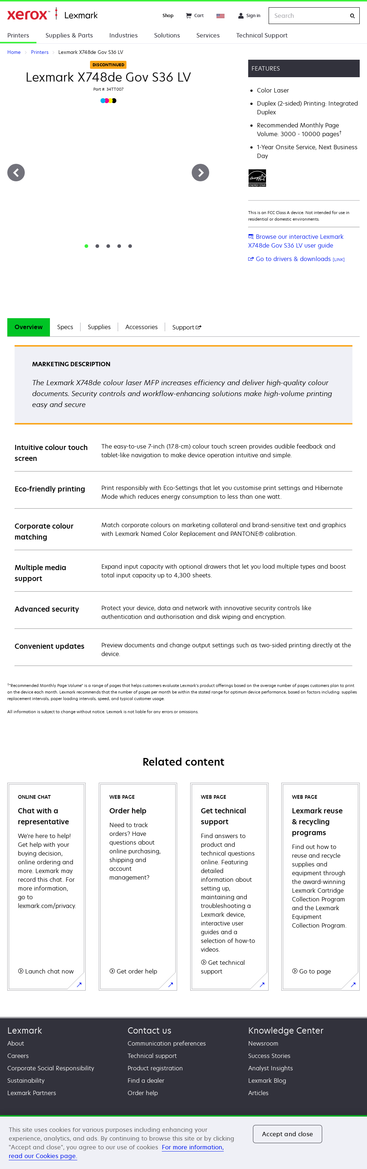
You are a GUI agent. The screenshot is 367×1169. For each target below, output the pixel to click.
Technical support (152, 1056)
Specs (65, 327)
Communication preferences (167, 1043)
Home (52, 13)
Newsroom (263, 1043)
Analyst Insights (270, 1068)
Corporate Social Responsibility (50, 1068)
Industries (123, 35)
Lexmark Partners (31, 1093)
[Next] (200, 172)
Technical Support (262, 35)
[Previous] (16, 172)
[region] (183, 1142)
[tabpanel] (183, 505)
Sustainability (25, 1081)
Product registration (155, 1068)
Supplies (99, 327)
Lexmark (24, 1030)
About (15, 1043)
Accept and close (287, 1134)
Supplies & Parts (69, 35)
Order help (143, 1093)
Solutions (167, 35)
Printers (18, 35)
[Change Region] (221, 15)
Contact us (149, 1030)
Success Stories (269, 1056)
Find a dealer (146, 1081)
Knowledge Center (286, 1030)
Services (208, 35)
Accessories (141, 327)
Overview (29, 327)
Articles (258, 1093)
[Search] (352, 16)
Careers (18, 1056)
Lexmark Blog (267, 1081)
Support (187, 327)
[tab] (86, 246)
